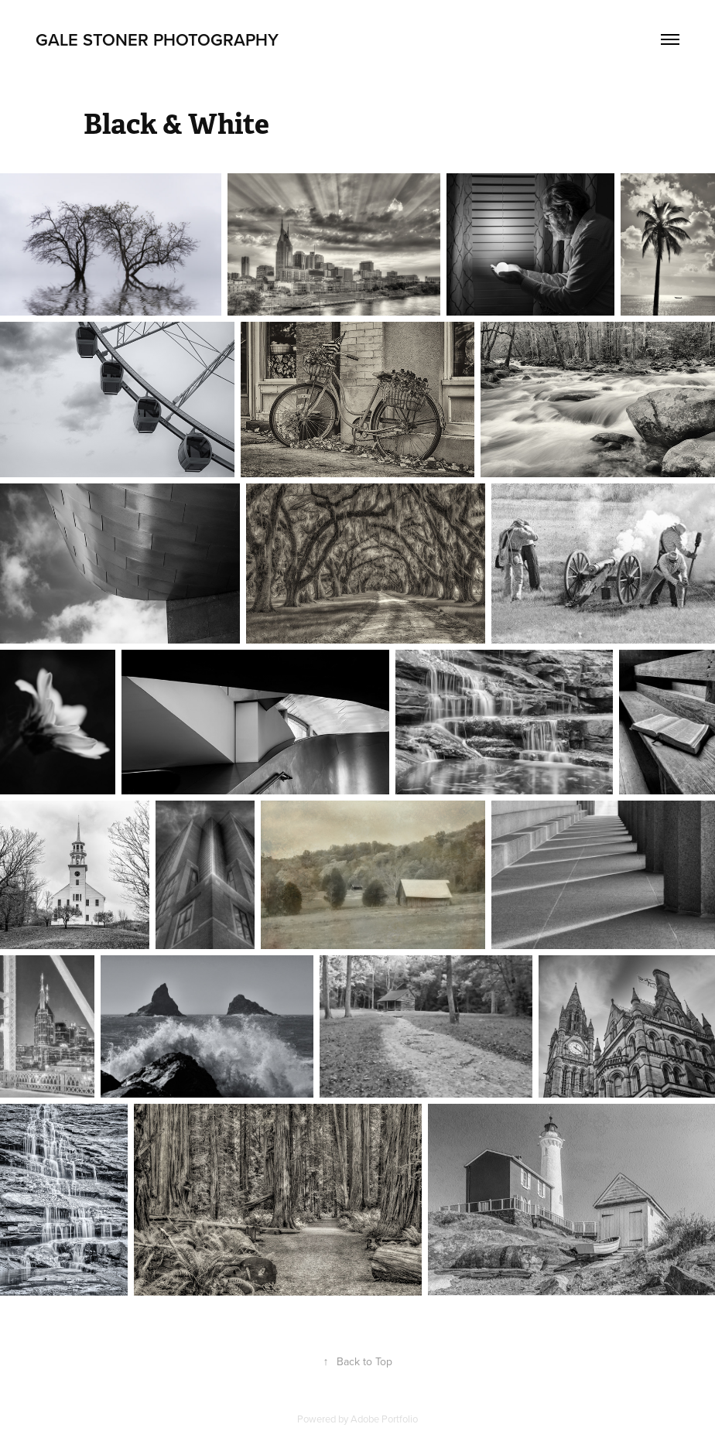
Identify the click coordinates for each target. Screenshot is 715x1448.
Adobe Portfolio (384, 1419)
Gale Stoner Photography (157, 39)
